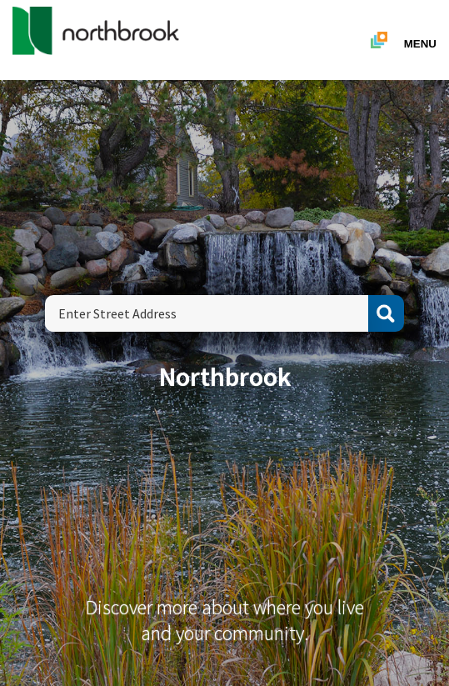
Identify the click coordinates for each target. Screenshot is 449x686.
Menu (420, 44)
